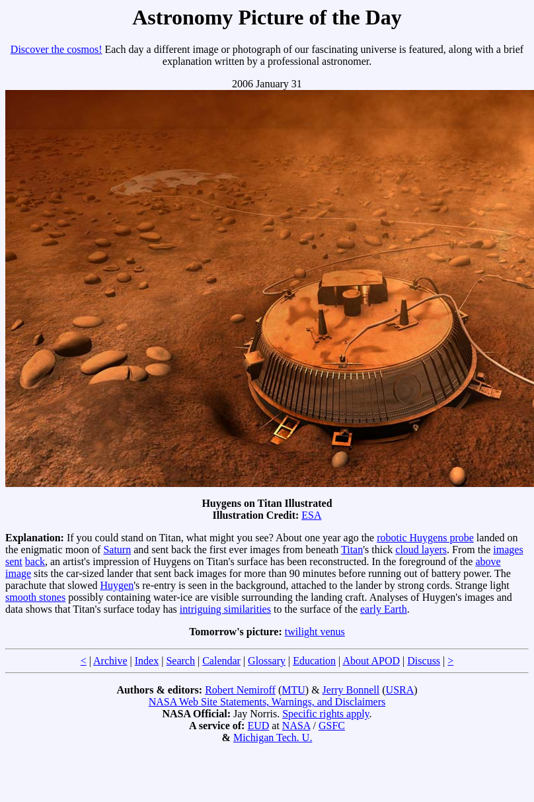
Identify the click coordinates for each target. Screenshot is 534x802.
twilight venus (315, 631)
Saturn (117, 549)
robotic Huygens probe (425, 537)
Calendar (221, 660)
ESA (311, 515)
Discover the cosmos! (56, 49)
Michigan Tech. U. (272, 737)
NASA (296, 725)
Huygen (117, 585)
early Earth (383, 609)
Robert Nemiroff (240, 689)
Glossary (267, 660)
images (508, 549)
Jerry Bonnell (351, 689)
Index (147, 660)
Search (180, 660)
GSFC (332, 725)
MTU (293, 689)
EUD (258, 725)
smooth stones (35, 597)
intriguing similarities (225, 609)
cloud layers (421, 549)
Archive (110, 660)
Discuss (423, 660)
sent (13, 561)
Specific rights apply (325, 713)
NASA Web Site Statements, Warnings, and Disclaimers (267, 701)
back (35, 561)
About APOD (371, 660)
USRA (400, 689)
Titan (352, 549)
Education (314, 660)
